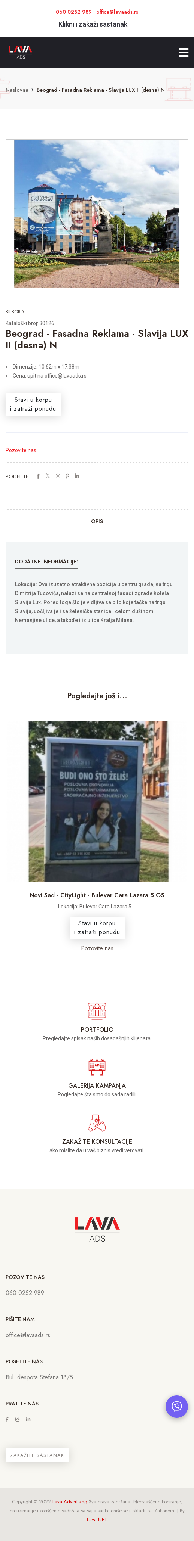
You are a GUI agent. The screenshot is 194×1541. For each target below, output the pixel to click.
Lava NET (97, 1519)
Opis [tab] (97, 521)
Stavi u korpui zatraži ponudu (33, 404)
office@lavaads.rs (117, 12)
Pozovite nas (21, 450)
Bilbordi (15, 311)
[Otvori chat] (177, 1406)
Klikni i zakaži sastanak (92, 24)
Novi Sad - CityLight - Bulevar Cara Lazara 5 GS (97, 895)
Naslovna (17, 90)
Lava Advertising (69, 1501)
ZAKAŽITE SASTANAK (37, 1455)
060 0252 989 (74, 12)
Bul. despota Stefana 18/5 (39, 1377)
